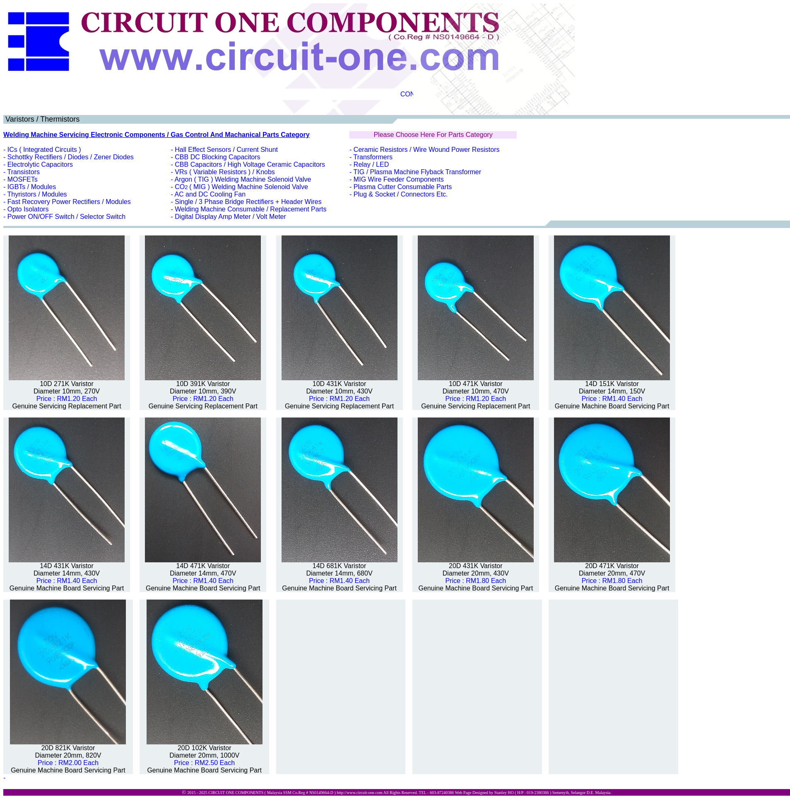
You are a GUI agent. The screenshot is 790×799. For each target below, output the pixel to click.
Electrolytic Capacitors (40, 164)
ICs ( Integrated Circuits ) (44, 149)
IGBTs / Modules (31, 186)
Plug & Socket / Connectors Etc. (401, 194)
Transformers (373, 157)
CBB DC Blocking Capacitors (217, 157)
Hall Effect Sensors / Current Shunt (226, 149)
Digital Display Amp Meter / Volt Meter (230, 216)
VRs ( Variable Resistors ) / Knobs (225, 171)
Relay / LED (371, 164)
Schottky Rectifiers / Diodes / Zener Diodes (70, 157)
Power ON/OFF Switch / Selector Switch (66, 216)
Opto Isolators (28, 209)
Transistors (23, 171)
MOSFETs (22, 179)
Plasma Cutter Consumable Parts (403, 186)
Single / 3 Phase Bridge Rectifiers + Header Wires (248, 201)
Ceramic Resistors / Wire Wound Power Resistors (427, 149)
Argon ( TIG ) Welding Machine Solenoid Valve (242, 179)
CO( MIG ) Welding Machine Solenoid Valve (241, 186)
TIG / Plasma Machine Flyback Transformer (418, 171)
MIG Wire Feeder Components (399, 179)
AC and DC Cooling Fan (210, 194)
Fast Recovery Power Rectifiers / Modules (69, 201)
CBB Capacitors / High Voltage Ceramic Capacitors (250, 164)
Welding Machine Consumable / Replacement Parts (250, 209)
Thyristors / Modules (37, 194)
